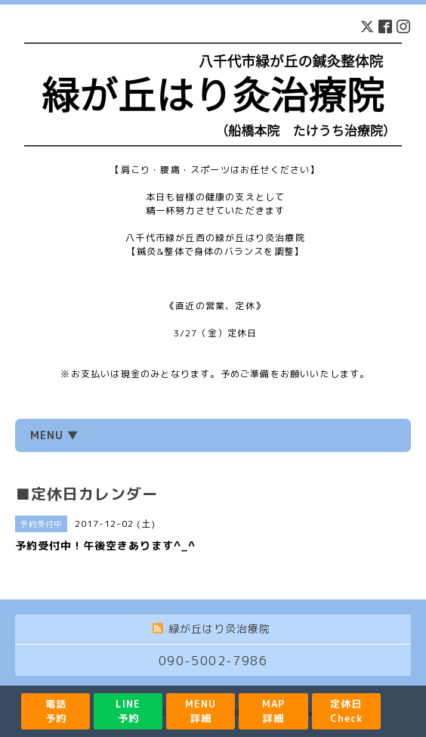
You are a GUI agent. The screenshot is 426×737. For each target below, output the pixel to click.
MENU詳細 (200, 711)
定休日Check (346, 711)
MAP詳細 (273, 711)
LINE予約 (128, 711)
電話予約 (55, 711)
